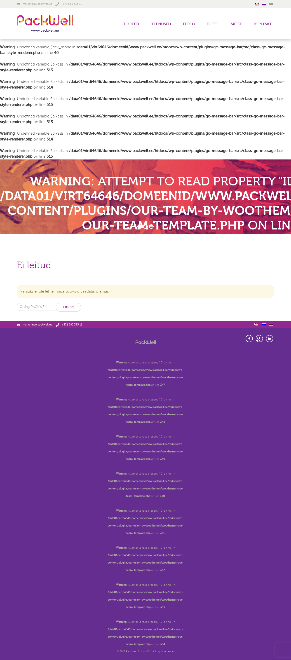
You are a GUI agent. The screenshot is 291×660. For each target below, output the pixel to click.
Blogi (212, 24)
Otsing (68, 307)
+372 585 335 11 (68, 3)
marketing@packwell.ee (34, 3)
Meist (236, 24)
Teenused (161, 24)
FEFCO (189, 24)
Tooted (131, 24)
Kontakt (263, 24)
